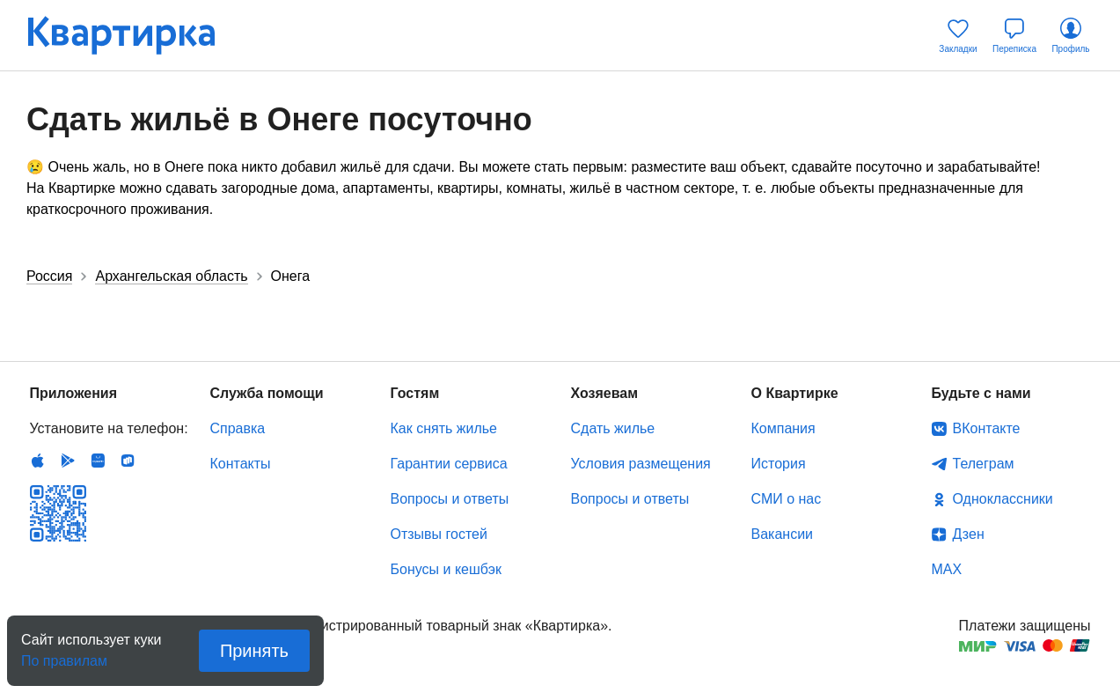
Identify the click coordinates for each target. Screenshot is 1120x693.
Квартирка (133, 35)
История (778, 463)
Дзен (969, 534)
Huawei (98, 460)
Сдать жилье (613, 428)
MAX (947, 569)
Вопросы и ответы (450, 498)
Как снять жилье (444, 428)
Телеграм (983, 463)
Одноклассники (1003, 498)
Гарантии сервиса (449, 463)
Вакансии (782, 534)
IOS (38, 460)
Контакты (240, 463)
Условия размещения (641, 463)
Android (68, 460)
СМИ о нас (786, 498)
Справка (238, 428)
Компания (783, 428)
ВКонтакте (987, 428)
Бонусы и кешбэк (446, 569)
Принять (254, 650)
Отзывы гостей (439, 534)
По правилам (64, 655)
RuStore (127, 460)
